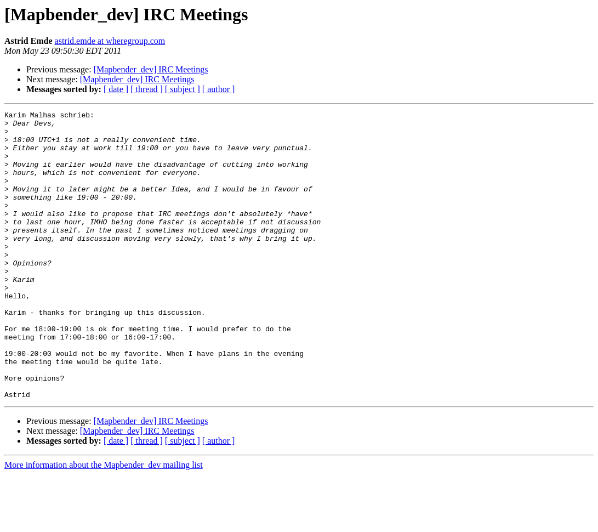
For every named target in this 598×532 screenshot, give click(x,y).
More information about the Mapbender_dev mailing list (103, 522)
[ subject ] (182, 89)
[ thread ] (146, 89)
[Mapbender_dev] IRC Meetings (151, 69)
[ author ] (218, 89)
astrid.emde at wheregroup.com (110, 41)
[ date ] (116, 89)
